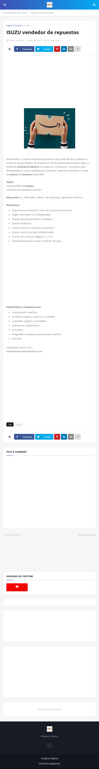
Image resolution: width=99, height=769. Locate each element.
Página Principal (13, 25)
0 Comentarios (53, 40)
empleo (27, 25)
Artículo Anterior (12, 534)
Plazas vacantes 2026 (42, 12)
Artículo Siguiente (86, 534)
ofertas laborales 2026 (15, 12)
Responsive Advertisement (49, 709)
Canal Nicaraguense (49, 763)
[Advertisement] (33, 81)
